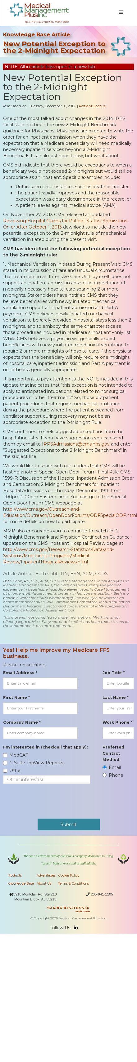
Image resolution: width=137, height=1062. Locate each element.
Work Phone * (117, 722)
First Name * (16, 697)
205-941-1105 (102, 894)
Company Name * (22, 722)
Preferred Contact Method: (113, 753)
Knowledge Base (20, 884)
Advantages (46, 875)
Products (14, 875)
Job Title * (114, 672)
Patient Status (92, 106)
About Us (44, 884)
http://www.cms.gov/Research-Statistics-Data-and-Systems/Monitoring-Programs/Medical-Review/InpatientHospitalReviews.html (58, 556)
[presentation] (50, 798)
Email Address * (20, 672)
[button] (121, 12)
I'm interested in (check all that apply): (45, 747)
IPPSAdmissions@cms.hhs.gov (76, 444)
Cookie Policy (69, 875)
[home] (38, 13)
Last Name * (116, 697)
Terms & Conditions (73, 884)
